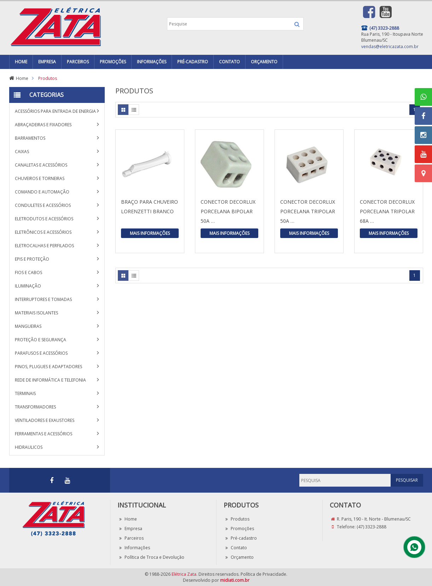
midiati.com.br (234, 580)
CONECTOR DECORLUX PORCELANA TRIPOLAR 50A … (307, 211)
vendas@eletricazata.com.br (390, 46)
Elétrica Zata (184, 574)
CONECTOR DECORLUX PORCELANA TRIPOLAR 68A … (387, 211)
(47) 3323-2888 (371, 527)
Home (22, 78)
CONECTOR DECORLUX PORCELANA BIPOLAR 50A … (228, 211)
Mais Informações (150, 233)
